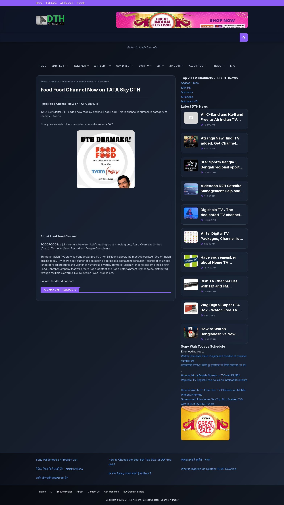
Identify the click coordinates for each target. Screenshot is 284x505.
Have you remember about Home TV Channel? (218, 260)
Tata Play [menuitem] (80, 65)
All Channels (66, 3)
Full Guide (51, 3)
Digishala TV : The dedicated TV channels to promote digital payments (221, 212)
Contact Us (94, 491)
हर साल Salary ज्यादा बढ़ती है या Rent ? (129, 473)
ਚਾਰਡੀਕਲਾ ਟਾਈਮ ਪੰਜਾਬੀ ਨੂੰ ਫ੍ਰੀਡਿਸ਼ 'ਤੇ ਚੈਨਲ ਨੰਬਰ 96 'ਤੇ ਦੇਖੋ (213, 365)
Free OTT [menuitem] (219, 65)
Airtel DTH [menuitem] (101, 65)
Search (80, 3)
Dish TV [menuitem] (144, 65)
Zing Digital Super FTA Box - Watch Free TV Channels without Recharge (220, 308)
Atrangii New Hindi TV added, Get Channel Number (220, 141)
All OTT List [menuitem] (197, 65)
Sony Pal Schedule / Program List (56, 459)
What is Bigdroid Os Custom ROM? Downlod (208, 469)
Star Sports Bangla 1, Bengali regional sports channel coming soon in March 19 (221, 165)
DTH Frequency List (61, 491)
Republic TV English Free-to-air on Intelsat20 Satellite (214, 380)
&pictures (187, 92)
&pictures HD (189, 101)
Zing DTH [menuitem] (175, 65)
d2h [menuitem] (159, 65)
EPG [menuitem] (232, 65)
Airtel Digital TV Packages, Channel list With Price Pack (221, 236)
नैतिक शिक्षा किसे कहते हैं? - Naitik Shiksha (59, 469)
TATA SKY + (55, 81)
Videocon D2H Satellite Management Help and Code (221, 188)
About (80, 491)
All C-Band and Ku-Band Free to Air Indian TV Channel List (222, 117)
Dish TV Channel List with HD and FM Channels (219, 284)
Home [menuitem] (42, 65)
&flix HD (186, 87)
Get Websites (111, 491)
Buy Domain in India (134, 491)
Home (39, 3)
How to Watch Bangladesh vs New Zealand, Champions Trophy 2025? (219, 332)
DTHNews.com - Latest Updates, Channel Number (151, 499)
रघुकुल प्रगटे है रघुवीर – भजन (195, 459)
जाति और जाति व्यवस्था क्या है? (52, 478)
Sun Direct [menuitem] (123, 65)
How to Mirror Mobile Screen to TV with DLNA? (210, 375)
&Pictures (187, 97)
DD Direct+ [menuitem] (58, 65)
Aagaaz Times (190, 83)
